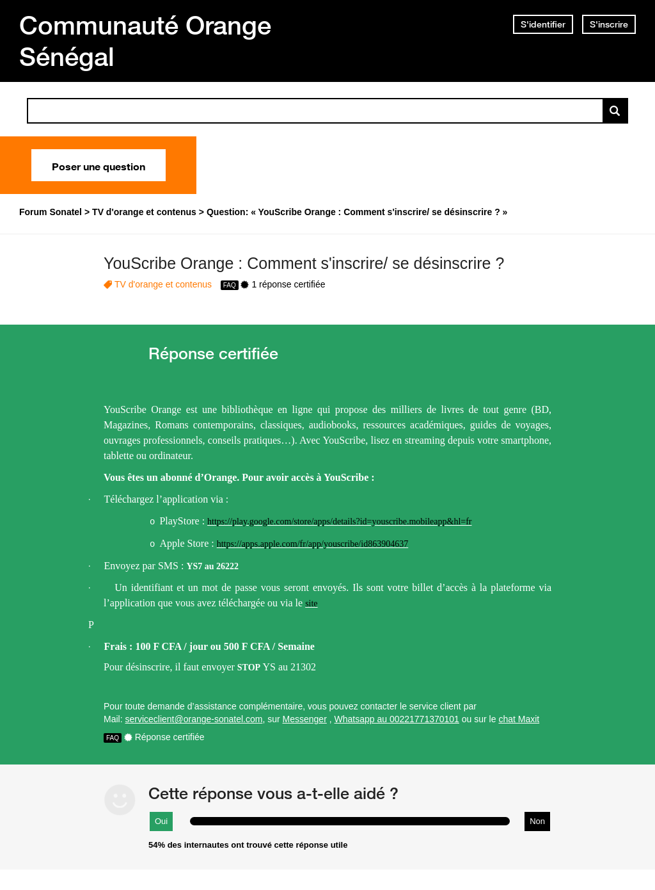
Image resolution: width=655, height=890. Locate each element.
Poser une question (98, 165)
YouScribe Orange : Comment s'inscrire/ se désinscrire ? (304, 263)
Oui (161, 821)
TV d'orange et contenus (163, 284)
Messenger (305, 719)
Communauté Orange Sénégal (145, 40)
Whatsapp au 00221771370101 (397, 719)
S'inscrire (609, 24)
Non (537, 821)
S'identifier (543, 24)
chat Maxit (518, 719)
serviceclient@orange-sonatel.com (193, 719)
